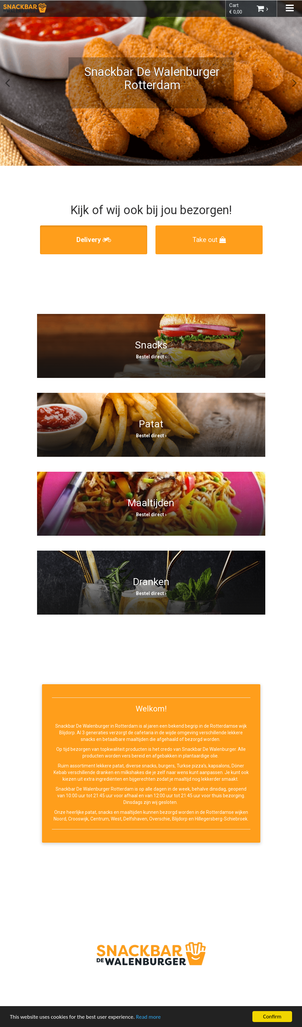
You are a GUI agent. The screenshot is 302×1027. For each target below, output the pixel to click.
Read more (148, 1017)
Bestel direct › (151, 356)
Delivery (93, 240)
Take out (209, 240)
